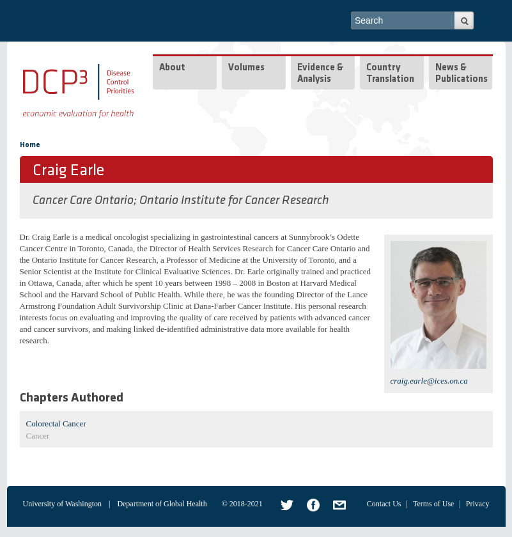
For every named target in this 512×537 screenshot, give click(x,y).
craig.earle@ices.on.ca (429, 380)
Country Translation (390, 73)
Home (30, 145)
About (172, 68)
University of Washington (62, 503)
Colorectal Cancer (56, 423)
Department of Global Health (161, 503)
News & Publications (461, 73)
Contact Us (384, 503)
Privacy (478, 503)
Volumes (246, 68)
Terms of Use (433, 503)
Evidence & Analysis (320, 73)
